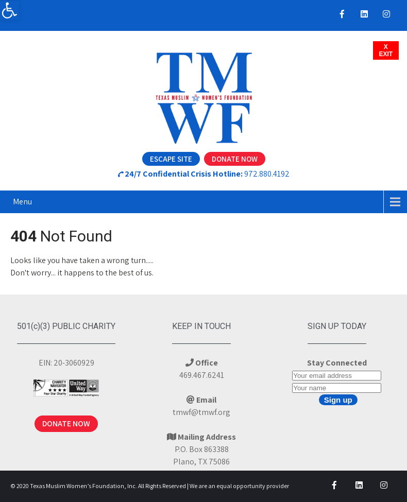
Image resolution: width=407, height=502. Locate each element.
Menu (22, 201)
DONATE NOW (66, 423)
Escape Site (171, 159)
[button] (9, 10)
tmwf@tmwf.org (201, 412)
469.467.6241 (201, 375)
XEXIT (386, 50)
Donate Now (235, 159)
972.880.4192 (267, 173)
